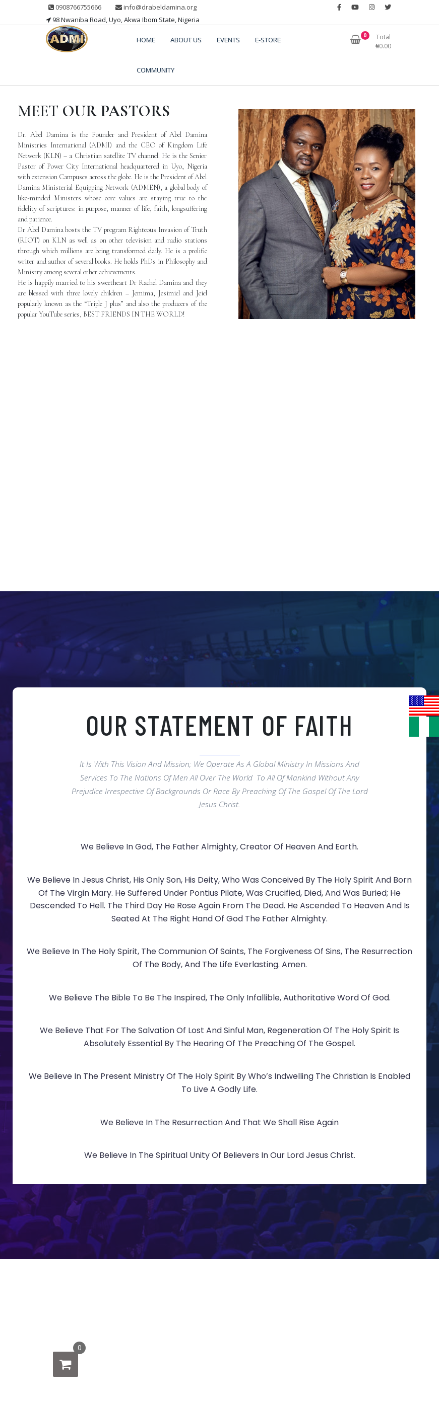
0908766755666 (74, 7)
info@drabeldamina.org (156, 7)
